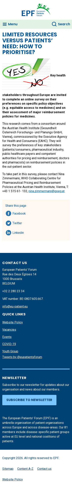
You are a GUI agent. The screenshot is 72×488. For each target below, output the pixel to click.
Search (64, 24)
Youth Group (10, 351)
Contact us (44, 469)
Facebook (19, 212)
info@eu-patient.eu (15, 306)
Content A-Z (25, 469)
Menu (12, 24)
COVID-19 (9, 344)
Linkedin (18, 232)
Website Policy (12, 322)
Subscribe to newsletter (29, 400)
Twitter (18, 222)
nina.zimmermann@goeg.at (47, 191)
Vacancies (9, 329)
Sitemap (7, 469)
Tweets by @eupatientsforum (22, 357)
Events (7, 337)
